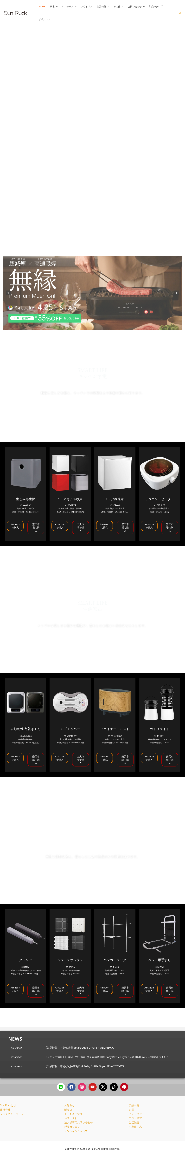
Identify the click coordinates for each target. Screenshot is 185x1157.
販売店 (68, 1109)
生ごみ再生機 (25, 499)
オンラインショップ (76, 1131)
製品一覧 (134, 1105)
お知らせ (69, 1105)
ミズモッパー (70, 729)
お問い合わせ (136, 6)
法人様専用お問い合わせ (78, 1122)
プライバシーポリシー (13, 1114)
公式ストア (44, 19)
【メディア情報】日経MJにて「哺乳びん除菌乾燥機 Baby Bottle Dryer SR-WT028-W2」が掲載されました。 (108, 1057)
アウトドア (86, 6)
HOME (42, 6)
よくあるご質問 (73, 1114)
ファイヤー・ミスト (114, 729)
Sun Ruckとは (8, 1105)
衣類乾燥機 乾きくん (26, 729)
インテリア (69, 6)
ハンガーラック (114, 960)
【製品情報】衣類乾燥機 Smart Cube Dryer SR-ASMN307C (79, 1047)
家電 (53, 6)
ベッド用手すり (159, 960)
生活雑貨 (103, 6)
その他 (118, 6)
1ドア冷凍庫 (115, 499)
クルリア (25, 960)
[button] (56, 6)
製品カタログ (156, 6)
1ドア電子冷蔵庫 (70, 499)
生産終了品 (135, 1126)
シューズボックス (70, 960)
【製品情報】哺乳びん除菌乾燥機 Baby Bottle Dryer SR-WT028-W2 (84, 1066)
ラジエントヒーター (159, 499)
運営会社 (5, 1109)
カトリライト (159, 729)
